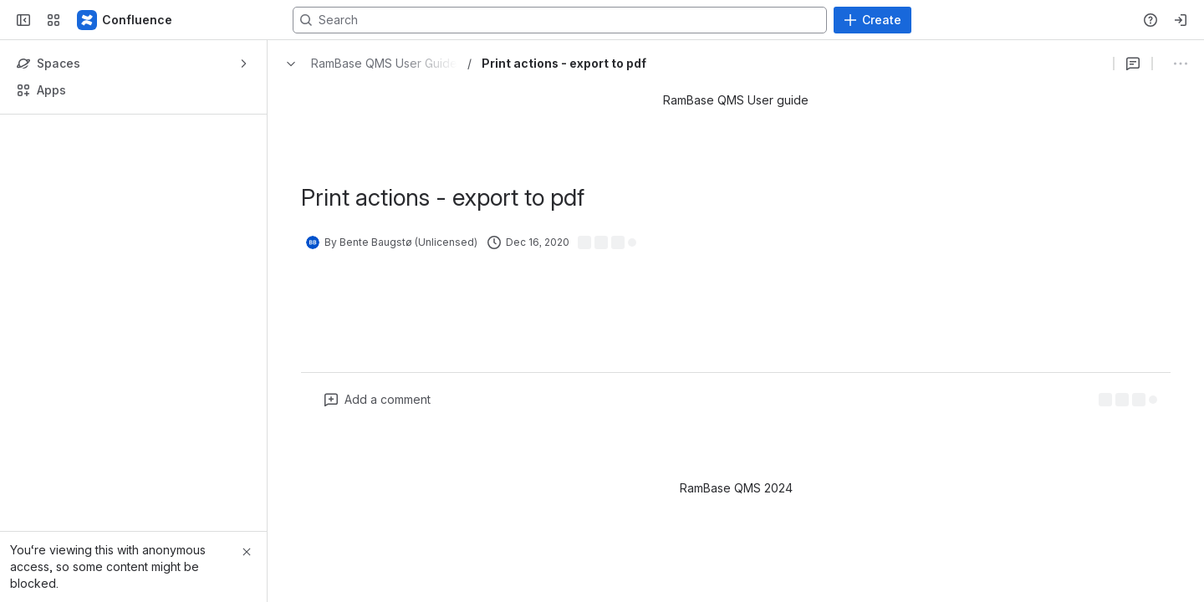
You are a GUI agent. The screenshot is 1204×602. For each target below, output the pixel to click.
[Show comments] (1027, 63)
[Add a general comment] (377, 399)
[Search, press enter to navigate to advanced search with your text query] (599, 20)
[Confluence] (125, 20)
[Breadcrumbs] (367, 63)
